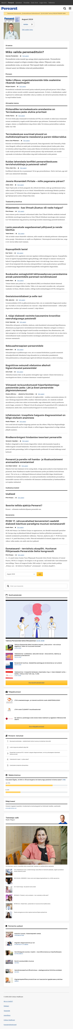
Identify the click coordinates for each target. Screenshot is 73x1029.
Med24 (3, 3)
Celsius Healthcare (9, 1020)
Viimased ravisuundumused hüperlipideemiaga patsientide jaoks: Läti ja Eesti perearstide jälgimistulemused (32, 387)
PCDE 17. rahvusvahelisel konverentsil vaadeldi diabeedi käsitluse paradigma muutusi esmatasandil (35, 522)
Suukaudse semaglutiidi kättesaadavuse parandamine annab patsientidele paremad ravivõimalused (36, 275)
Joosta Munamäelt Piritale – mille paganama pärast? (35, 181)
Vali (40, 574)
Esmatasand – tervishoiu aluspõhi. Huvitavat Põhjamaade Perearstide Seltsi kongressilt (31, 550)
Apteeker (18, 3)
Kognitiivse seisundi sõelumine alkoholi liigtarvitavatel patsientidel (28, 367)
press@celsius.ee (11, 808)
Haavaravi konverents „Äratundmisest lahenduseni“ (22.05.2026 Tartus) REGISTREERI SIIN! (36, 13)
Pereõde (26, 3)
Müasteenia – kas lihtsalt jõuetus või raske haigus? (34, 207)
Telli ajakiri (25, 56)
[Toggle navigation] (70, 8)
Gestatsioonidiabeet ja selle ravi (24, 296)
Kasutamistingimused (10, 1024)
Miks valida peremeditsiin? (25, 52)
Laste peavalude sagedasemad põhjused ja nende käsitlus (34, 228)
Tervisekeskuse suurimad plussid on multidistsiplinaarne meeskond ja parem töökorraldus (36, 135)
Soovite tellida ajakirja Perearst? (24, 505)
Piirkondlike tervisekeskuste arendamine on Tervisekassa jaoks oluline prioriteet (30, 110)
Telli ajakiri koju (27, 30)
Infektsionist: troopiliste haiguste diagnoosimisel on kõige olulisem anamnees (35, 416)
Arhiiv (28, 24)
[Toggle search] (64, 8)
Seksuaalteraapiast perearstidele (24, 345)
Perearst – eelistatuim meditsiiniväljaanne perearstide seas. (23, 509)
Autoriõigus (7, 1015)
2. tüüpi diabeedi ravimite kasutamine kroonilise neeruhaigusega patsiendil (33, 317)
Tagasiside (7, 1011)
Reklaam (6, 1006)
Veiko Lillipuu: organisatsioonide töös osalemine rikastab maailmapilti (33, 81)
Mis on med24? (8, 1001)
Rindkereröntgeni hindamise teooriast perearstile (34, 437)
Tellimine (51, 3)
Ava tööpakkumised (36, 727)
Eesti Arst (34, 3)
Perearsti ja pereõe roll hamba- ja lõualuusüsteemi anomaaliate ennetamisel (34, 461)
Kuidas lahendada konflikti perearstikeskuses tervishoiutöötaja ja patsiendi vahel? (31, 163)
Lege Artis (43, 3)
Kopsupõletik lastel (17, 249)
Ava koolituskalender (37, 683)
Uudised (10, 493)
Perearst (11, 3)
